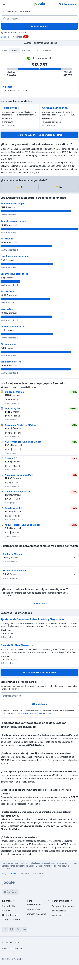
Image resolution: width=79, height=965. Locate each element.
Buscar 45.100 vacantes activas (39, 672)
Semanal (26, 50)
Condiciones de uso (11, 942)
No (59, 187)
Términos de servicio (43, 713)
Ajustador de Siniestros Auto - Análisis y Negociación (15, 108)
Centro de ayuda (10, 915)
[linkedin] (24, 929)
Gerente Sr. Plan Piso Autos (54, 108)
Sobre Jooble (8, 906)
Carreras (6, 910)
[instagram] (11, 929)
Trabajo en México (11, 919)
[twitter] (18, 929)
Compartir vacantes (36, 914)
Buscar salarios (59, 910)
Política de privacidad (25, 713)
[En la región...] (39, 18)
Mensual (14, 50)
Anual (4, 50)
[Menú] (4, 4)
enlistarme (39, 704)
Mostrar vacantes (10, 214)
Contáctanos (40, 603)
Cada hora (46, 50)
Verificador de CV (60, 915)
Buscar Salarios (39, 26)
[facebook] (5, 929)
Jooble (20, 959)
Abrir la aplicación (68, 4)
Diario (35, 50)
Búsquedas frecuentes (63, 906)
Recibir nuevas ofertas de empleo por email (39, 134)
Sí (19, 187)
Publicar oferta (34, 909)
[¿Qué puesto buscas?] (39, 11)
